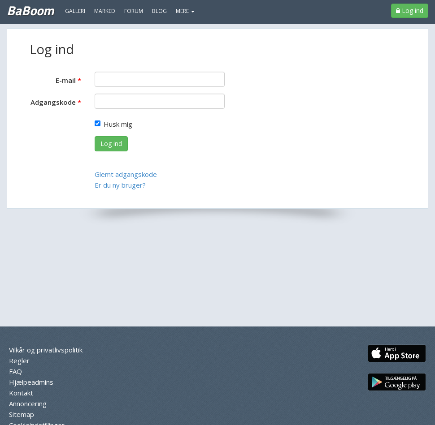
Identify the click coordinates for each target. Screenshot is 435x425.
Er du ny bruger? (120, 184)
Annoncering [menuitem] (28, 403)
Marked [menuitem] (104, 11)
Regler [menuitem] (19, 360)
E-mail (66, 80)
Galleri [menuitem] (75, 11)
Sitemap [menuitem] (21, 414)
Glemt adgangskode (126, 174)
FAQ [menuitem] (15, 371)
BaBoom (30, 10)
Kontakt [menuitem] (21, 392)
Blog (159, 11)
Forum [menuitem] (133, 11)
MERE (185, 11)
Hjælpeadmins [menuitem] (31, 382)
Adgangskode (53, 102)
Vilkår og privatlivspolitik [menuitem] (46, 349)
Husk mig (113, 124)
